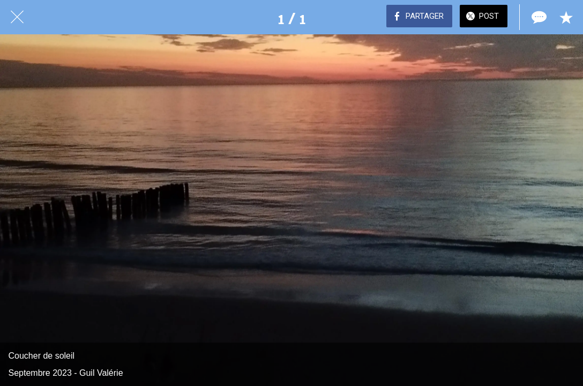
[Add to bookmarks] (566, 17)
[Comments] (538, 17)
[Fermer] (17, 17)
